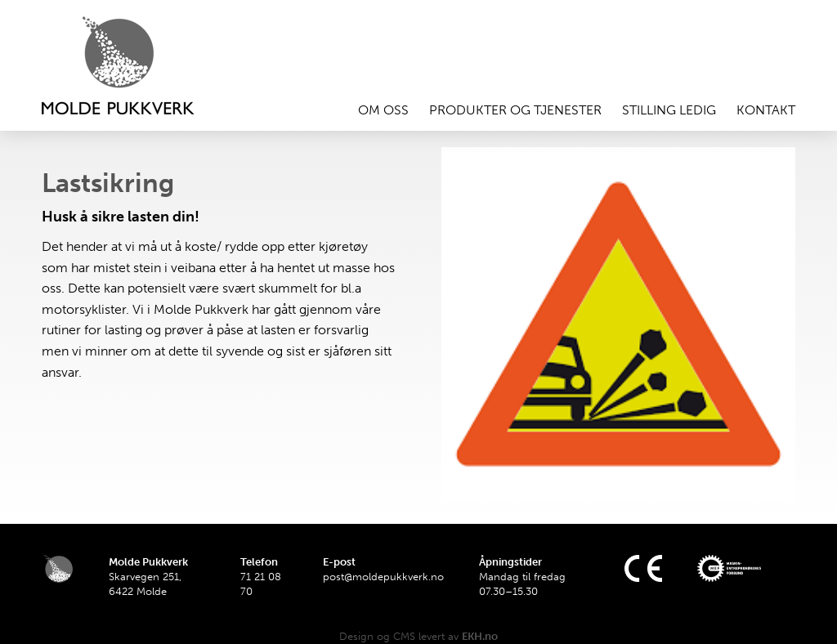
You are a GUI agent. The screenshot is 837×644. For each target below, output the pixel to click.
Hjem (140, 65)
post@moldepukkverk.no (383, 576)
